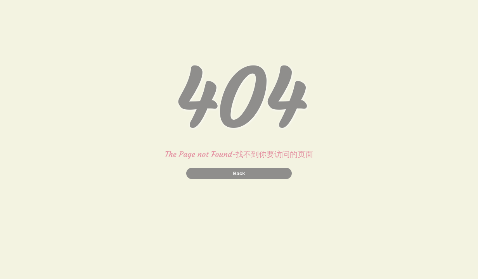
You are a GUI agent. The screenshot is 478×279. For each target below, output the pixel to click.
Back (239, 173)
